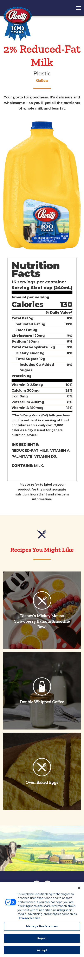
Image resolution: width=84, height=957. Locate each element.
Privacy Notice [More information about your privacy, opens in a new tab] (29, 919)
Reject (42, 939)
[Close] (79, 889)
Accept (42, 951)
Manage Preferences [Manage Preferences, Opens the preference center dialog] (42, 927)
